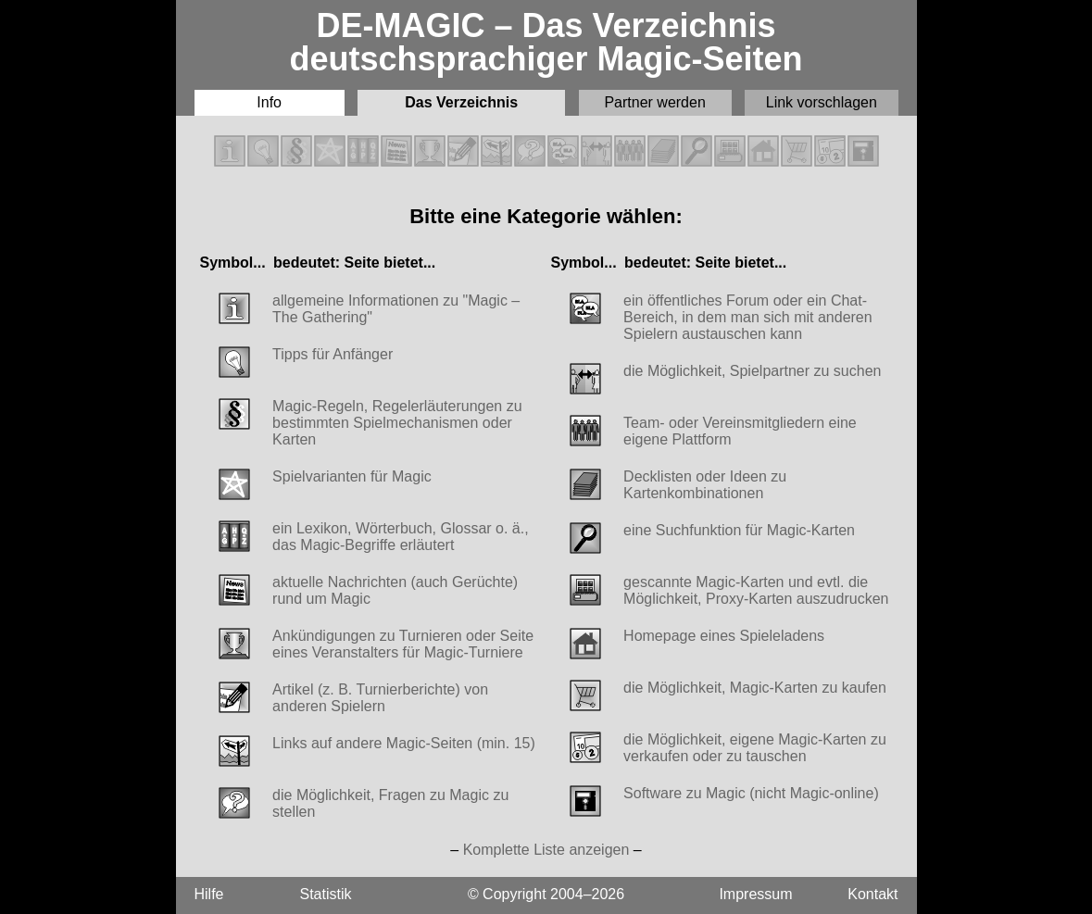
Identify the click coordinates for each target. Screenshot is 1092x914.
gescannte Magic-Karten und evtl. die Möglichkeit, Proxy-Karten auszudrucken (755, 590)
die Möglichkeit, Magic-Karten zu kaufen (754, 687)
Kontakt (872, 894)
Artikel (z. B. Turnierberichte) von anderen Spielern (380, 698)
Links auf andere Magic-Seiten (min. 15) (403, 743)
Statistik (326, 894)
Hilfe (209, 894)
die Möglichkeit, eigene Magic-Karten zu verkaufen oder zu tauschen (754, 748)
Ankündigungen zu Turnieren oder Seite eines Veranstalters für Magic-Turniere (402, 644)
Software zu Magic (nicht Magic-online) (751, 793)
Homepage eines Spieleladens (723, 636)
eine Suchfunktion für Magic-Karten (739, 530)
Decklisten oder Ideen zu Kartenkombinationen (704, 485)
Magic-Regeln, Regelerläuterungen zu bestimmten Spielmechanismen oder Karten (397, 422)
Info (269, 102)
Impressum (755, 894)
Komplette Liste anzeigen (546, 850)
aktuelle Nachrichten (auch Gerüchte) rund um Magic (395, 590)
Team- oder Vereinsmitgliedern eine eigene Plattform (740, 431)
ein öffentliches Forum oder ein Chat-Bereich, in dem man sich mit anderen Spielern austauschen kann (747, 317)
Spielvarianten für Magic (352, 476)
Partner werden (654, 102)
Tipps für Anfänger (332, 354)
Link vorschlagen (821, 102)
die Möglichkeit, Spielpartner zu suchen (752, 371)
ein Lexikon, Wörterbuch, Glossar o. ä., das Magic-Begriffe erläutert (400, 536)
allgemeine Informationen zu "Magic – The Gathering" (396, 309)
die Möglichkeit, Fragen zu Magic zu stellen (390, 803)
